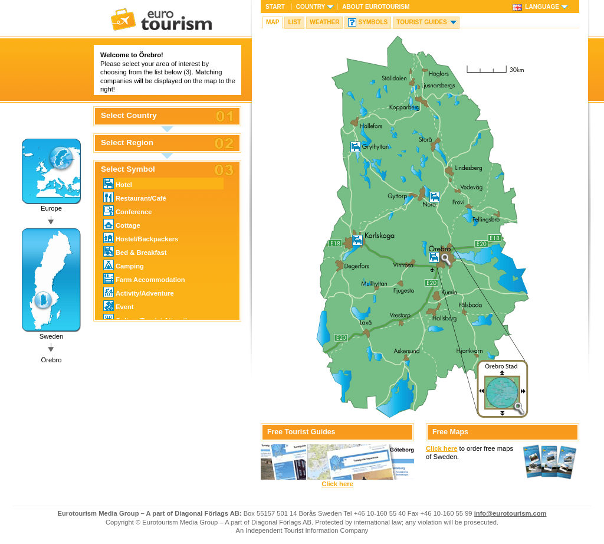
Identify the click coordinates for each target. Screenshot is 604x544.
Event (118, 305)
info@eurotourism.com (510, 513)
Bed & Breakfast (134, 251)
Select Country (129, 116)
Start (275, 7)
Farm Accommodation (144, 278)
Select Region (127, 143)
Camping (123, 265)
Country (310, 7)
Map (272, 22)
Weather (324, 22)
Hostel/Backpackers (140, 237)
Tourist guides (421, 22)
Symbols (373, 22)
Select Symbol (128, 169)
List (294, 22)
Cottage (121, 224)
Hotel (117, 183)
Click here (337, 483)
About (375, 7)
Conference (127, 210)
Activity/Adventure (138, 292)
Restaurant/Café (134, 197)
